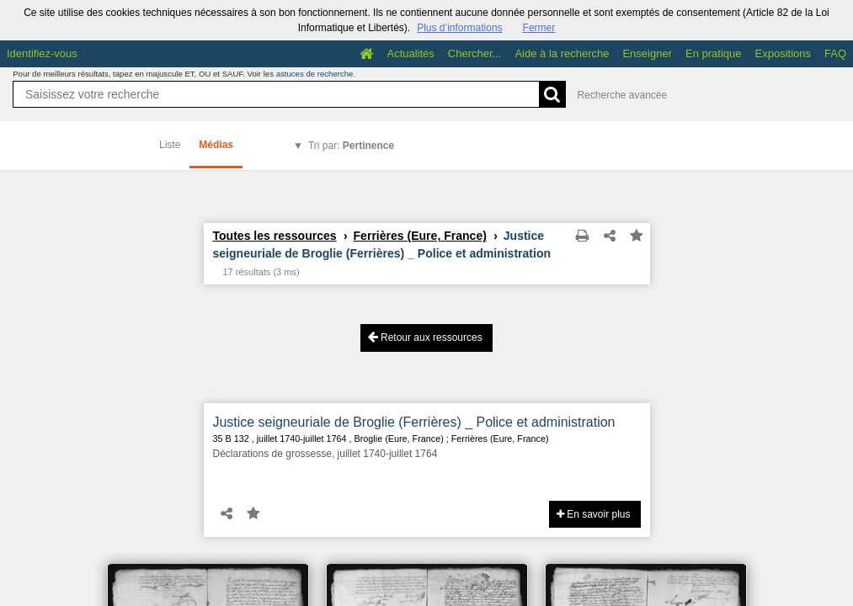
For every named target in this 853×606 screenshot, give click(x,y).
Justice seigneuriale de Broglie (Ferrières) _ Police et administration (414, 422)
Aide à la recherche (561, 53)
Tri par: (351, 146)
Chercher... (475, 53)
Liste (169, 145)
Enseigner (647, 53)
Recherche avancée (622, 95)
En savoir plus (594, 514)
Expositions (783, 53)
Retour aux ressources (425, 337)
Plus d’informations (459, 28)
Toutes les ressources (275, 235)
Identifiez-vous (42, 53)
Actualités (410, 53)
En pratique (713, 53)
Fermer (539, 28)
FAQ (835, 53)
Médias (216, 145)
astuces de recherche (315, 73)
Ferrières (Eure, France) (420, 235)
